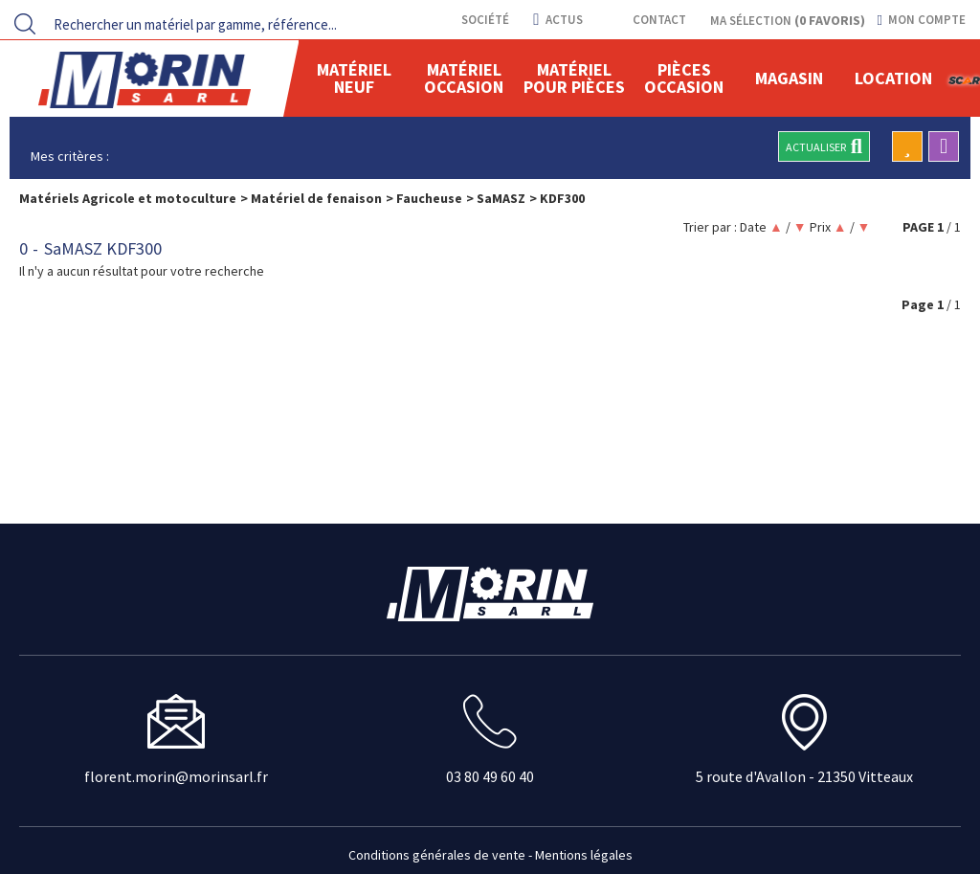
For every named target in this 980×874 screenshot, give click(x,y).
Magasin (789, 78)
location (893, 78)
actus (557, 19)
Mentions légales (584, 854)
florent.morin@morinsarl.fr (176, 776)
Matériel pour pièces (574, 78)
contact (658, 19)
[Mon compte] (922, 20)
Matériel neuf (354, 78)
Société (483, 19)
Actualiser (824, 146)
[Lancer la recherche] (24, 23)
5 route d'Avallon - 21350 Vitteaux (804, 776)
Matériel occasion (463, 78)
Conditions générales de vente (436, 854)
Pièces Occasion (684, 78)
